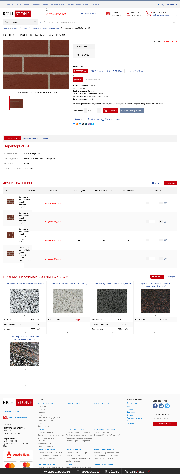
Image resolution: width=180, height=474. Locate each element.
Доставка (36, 4)
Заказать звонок (11, 375)
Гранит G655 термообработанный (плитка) (68, 247)
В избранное (92, 119)
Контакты (96, 4)
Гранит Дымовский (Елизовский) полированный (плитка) (155, 248)
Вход (162, 4)
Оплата (45, 4)
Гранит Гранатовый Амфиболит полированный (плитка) (25, 302)
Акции (18, 4)
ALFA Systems (172, 466)
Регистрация (171, 4)
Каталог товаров (20, 22)
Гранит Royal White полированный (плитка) (25, 247)
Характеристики (12, 138)
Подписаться (165, 387)
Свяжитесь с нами (89, 13)
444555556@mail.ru (13, 397)
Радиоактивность (57, 4)
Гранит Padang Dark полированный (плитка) (112, 247)
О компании (8, 4)
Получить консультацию (132, 110)
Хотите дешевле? (110, 119)
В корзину (110, 110)
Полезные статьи (83, 4)
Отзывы (70, 4)
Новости (26, 4)
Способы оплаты (30, 138)
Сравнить (78, 119)
